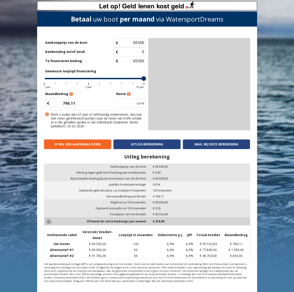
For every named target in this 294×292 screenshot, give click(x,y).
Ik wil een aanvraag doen (78, 144)
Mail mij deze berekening (216, 144)
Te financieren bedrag (63, 61)
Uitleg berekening (147, 144)
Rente (123, 94)
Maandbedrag (59, 94)
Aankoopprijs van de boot (66, 42)
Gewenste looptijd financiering (70, 71)
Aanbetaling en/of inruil (65, 51)
